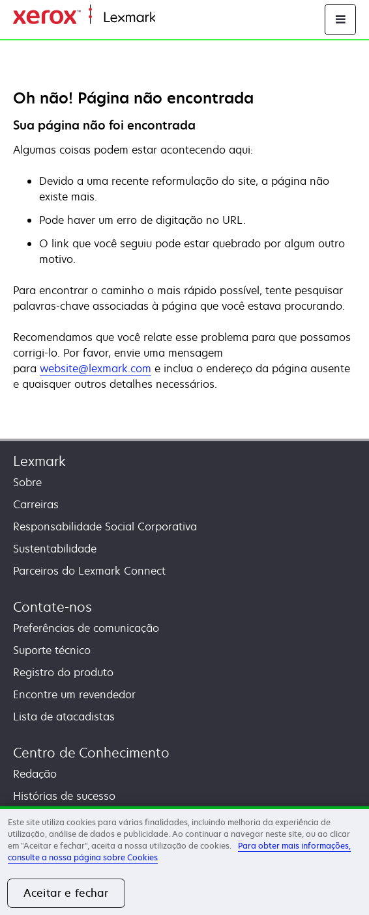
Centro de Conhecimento (91, 752)
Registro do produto (63, 672)
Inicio (167, 18)
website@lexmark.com (95, 368)
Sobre (27, 482)
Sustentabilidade (54, 548)
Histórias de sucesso (64, 796)
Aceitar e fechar (66, 893)
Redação (35, 774)
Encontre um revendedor (74, 694)
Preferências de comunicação (86, 628)
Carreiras (36, 504)
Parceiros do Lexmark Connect (89, 571)
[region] (184, 860)
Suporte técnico (52, 650)
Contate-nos (52, 607)
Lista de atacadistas (64, 716)
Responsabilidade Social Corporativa (105, 526)
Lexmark (39, 461)
